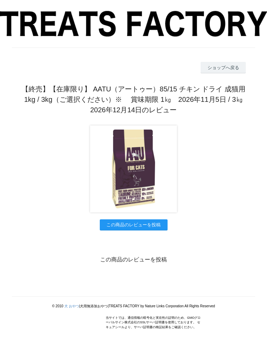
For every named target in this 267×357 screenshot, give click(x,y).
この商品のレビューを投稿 (133, 224)
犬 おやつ (71, 306)
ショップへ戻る (223, 67)
